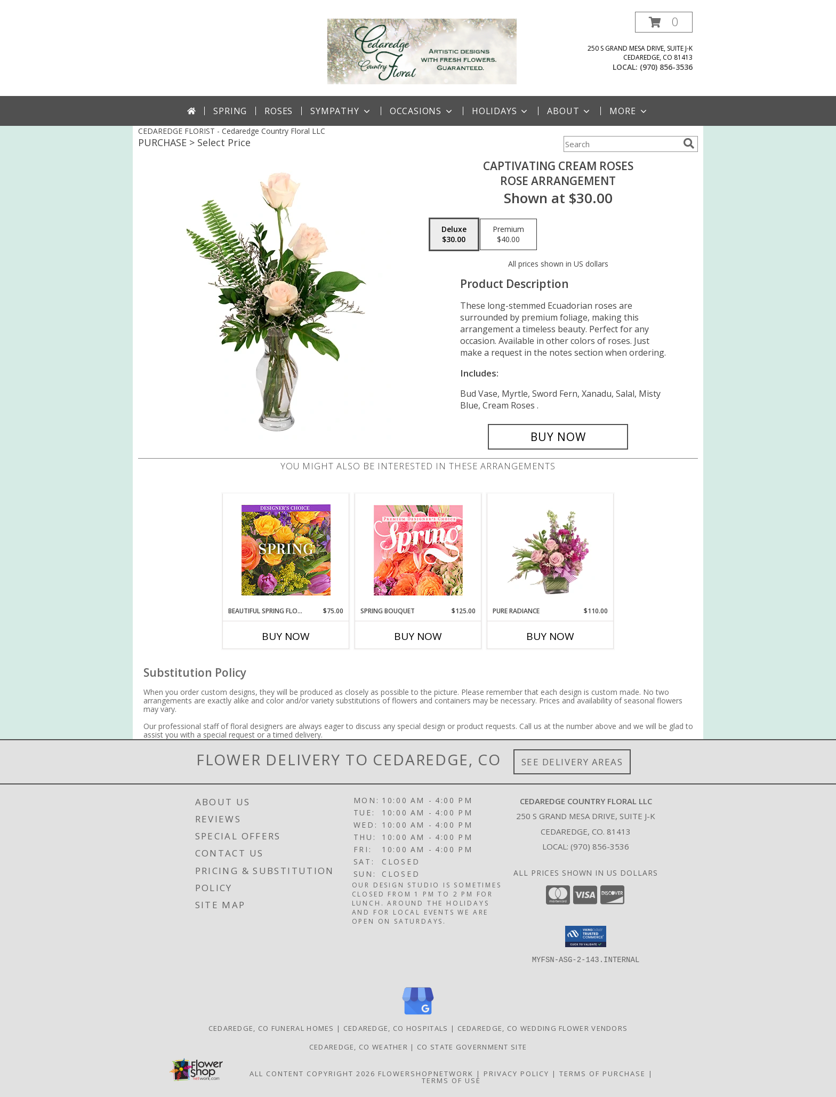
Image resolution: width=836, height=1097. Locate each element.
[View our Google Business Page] (418, 1015)
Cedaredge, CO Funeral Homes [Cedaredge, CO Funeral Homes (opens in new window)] (271, 1028)
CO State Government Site (472, 1047)
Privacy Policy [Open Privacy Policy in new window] (516, 1073)
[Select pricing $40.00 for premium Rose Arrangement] (508, 234)
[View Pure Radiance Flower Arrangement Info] (550, 550)
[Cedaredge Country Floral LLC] (422, 50)
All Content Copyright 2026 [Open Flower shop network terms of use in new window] (312, 1073)
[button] (664, 22)
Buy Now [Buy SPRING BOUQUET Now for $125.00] (418, 636)
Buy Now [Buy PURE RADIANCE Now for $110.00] (550, 636)
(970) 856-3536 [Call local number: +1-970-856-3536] (666, 67)
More (628, 111)
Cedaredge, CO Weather (358, 1047)
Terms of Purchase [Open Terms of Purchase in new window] (602, 1073)
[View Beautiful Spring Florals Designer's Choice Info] (286, 550)
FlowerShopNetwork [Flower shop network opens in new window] (425, 1073)
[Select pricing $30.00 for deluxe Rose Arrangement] (454, 234)
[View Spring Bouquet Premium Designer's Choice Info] (418, 550)
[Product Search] (621, 144)
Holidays (500, 111)
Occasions (422, 111)
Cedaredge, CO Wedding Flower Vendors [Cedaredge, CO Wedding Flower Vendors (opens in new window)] (542, 1028)
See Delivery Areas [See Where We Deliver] (572, 762)
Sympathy (341, 111)
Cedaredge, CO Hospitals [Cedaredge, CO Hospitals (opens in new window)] (395, 1028)
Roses (278, 111)
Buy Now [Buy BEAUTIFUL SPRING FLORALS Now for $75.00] (286, 636)
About (569, 111)
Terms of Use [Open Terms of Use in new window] (451, 1080)
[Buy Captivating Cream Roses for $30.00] (558, 437)
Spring (230, 111)
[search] (688, 143)
